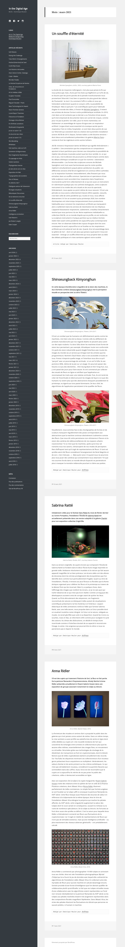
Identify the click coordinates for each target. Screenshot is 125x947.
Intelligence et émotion (16, 214)
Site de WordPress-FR (16, 489)
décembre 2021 (14, 343)
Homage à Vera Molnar (16, 120)
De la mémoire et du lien (17, 197)
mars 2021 (12, 360)
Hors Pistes (83, 513)
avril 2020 (12, 392)
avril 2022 (12, 336)
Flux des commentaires (16, 485)
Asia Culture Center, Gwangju (18, 73)
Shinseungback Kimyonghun (18, 204)
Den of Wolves (13, 179)
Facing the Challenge (15, 55)
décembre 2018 (14, 447)
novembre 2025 (14, 263)
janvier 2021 (13, 367)
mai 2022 (12, 332)
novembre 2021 (14, 346)
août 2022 (12, 325)
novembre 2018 (14, 451)
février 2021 (13, 364)
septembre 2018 (14, 458)
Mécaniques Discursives (16, 193)
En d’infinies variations (16, 124)
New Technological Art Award (18, 106)
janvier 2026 (13, 256)
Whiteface (12, 144)
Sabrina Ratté (13, 207)
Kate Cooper (13, 225)
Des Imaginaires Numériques (18, 155)
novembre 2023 (14, 301)
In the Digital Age (18, 8)
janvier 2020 (13, 402)
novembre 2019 (14, 409)
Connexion (12, 478)
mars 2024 (12, 291)
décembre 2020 (14, 371)
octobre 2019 (13, 412)
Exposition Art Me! (15, 172)
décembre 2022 (14, 322)
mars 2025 (12, 280)
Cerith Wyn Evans (14, 66)
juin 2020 (12, 385)
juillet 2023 (12, 308)
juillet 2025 (12, 270)
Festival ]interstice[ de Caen (18, 62)
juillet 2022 (12, 329)
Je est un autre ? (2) (15, 131)
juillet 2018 (12, 465)
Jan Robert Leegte (15, 221)
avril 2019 (12, 433)
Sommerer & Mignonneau (17, 151)
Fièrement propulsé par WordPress (63, 942)
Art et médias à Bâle (15, 92)
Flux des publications (15, 482)
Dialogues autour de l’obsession (19, 186)
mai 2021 (12, 357)
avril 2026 (12, 252)
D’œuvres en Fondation (16, 117)
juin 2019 (12, 426)
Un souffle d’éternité (15, 200)
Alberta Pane (99, 137)
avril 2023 (12, 315)
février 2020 (13, 399)
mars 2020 (12, 395)
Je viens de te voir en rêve (17, 169)
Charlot (104, 518)
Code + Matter (13, 76)
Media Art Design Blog (16, 36)
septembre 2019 (14, 416)
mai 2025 (12, 277)
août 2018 (12, 461)
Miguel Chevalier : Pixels (16, 103)
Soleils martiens (14, 162)
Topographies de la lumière (18, 176)
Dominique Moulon (15, 39)
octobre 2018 (13, 454)
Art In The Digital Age (16, 34)
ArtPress (85, 470)
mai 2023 (12, 312)
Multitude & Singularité (16, 127)
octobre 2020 (13, 378)
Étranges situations (15, 190)
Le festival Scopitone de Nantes (19, 83)
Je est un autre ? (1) (15, 138)
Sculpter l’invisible (14, 96)
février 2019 (13, 440)
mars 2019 (12, 437)
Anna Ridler (12, 211)
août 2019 (12, 419)
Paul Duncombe (14, 99)
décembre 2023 (14, 298)
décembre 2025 (14, 259)
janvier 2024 (13, 294)
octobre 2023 (13, 305)
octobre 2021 (13, 350)
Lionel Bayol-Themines (16, 113)
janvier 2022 (13, 339)
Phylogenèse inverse (15, 165)
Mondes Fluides (14, 80)
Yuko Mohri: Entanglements (18, 59)
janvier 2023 (13, 319)
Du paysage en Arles (15, 158)
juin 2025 (12, 273)
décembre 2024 (14, 284)
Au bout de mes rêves (16, 134)
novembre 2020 (14, 374)
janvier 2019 (13, 444)
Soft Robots (12, 52)
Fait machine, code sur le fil (17, 148)
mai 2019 (12, 430)
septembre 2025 (14, 266)
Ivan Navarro (13, 218)
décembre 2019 (14, 405)
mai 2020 (12, 388)
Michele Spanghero (91, 109)
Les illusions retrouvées (16, 69)
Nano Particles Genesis (16, 110)
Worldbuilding (13, 141)
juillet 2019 (12, 423)
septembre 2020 (14, 381)
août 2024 (12, 287)
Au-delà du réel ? (14, 183)
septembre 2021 (14, 353)
